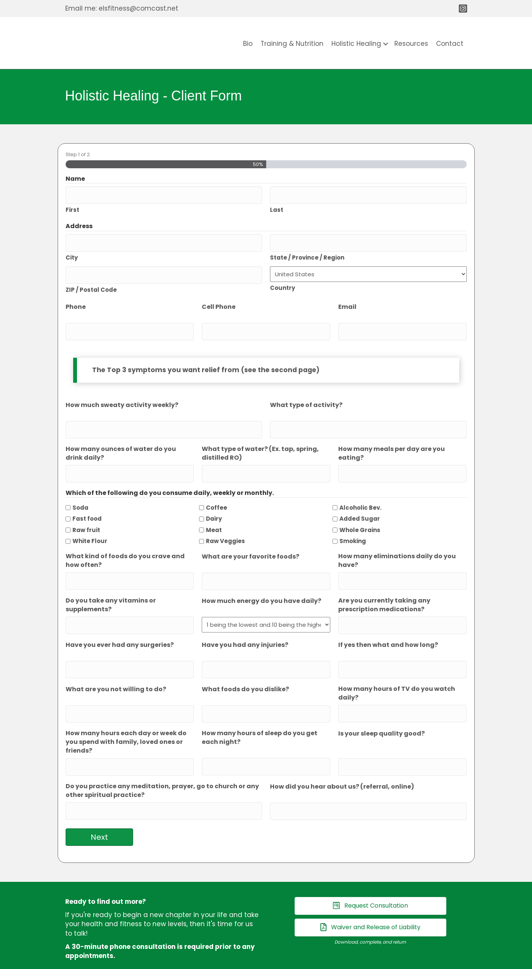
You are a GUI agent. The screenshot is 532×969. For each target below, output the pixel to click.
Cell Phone (218, 300)
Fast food (87, 504)
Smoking (352, 527)
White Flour (89, 527)
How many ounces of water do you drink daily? (121, 441)
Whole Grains (359, 516)
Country (282, 283)
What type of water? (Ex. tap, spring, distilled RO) (260, 441)
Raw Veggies (225, 527)
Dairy (214, 504)
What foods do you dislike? (245, 668)
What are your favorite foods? (250, 542)
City (72, 252)
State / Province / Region (307, 252)
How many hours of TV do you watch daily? (396, 672)
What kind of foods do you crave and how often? (125, 546)
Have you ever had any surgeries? (120, 626)
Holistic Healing (356, 43)
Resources (411, 43)
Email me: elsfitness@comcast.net (121, 8)
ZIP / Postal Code (91, 282)
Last (276, 207)
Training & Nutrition (292, 43)
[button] (385, 44)
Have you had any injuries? (245, 626)
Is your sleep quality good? (381, 710)
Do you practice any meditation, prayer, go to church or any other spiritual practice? (162, 764)
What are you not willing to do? (116, 668)
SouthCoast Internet (326, 960)
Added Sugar (359, 504)
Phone (76, 300)
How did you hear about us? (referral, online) (342, 760)
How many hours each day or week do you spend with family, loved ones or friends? (126, 718)
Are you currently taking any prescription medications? (384, 587)
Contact (449, 43)
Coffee (216, 493)
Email (347, 300)
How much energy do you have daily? (261, 583)
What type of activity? (306, 395)
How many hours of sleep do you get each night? (259, 714)
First (72, 207)
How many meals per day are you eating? (391, 441)
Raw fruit (86, 516)
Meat (214, 516)
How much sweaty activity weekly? (122, 395)
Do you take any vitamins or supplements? (111, 587)
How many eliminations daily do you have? (397, 546)
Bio (248, 43)
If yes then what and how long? (388, 626)
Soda (80, 493)
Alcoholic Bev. (360, 493)
